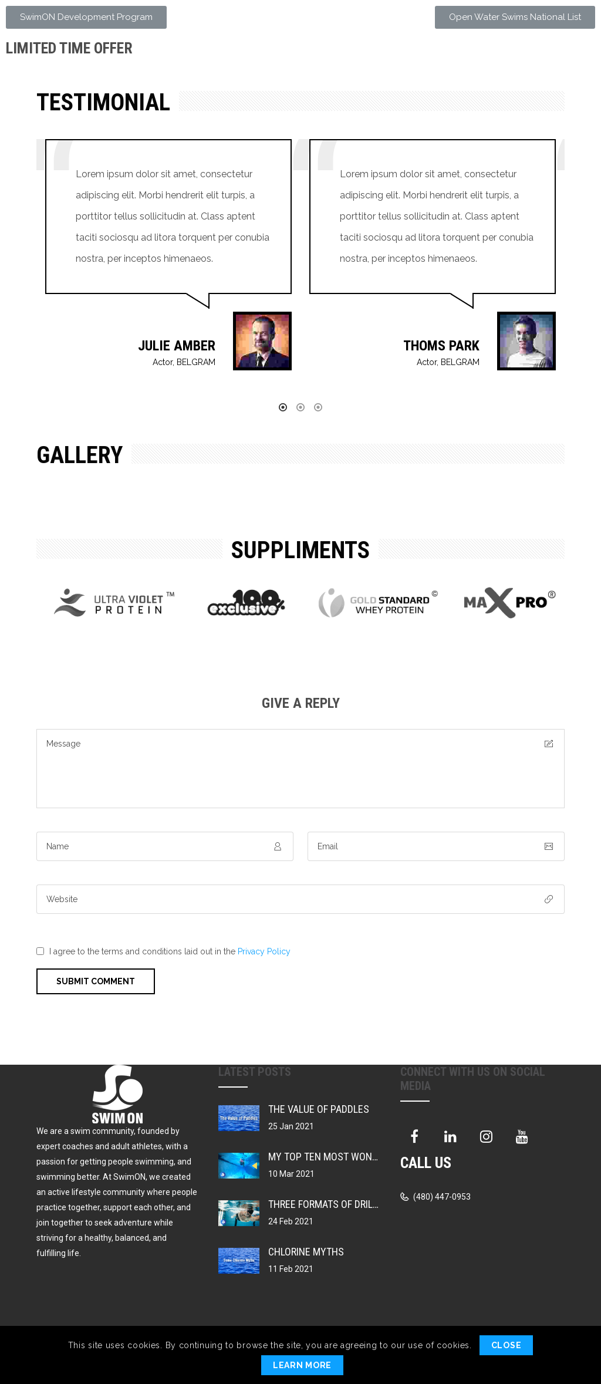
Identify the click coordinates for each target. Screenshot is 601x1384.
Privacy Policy (264, 951)
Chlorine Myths (306, 1251)
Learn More (302, 1365)
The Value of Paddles (318, 1109)
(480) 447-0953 (441, 1196)
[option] (168, 266)
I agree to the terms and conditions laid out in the (170, 951)
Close (506, 1345)
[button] (86, 17)
